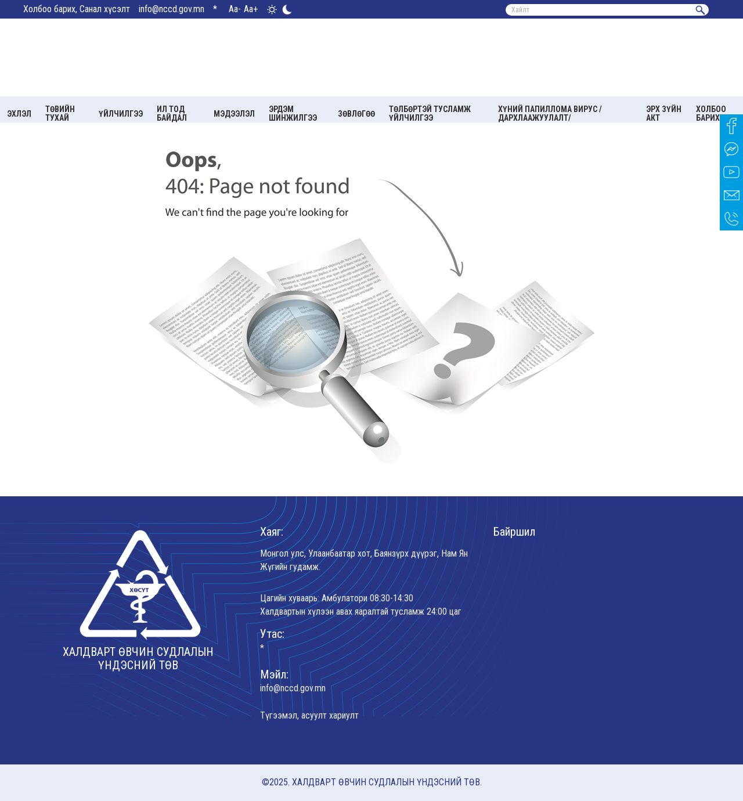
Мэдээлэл (234, 113)
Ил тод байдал (172, 113)
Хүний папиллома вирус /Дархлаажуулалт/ (550, 113)
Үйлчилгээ (121, 113)
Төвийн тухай (60, 113)
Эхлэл (19, 113)
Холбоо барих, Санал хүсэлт (76, 9)
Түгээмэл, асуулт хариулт (309, 715)
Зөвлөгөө (356, 113)
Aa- (235, 9)
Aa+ (251, 9)
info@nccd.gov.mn (171, 9)
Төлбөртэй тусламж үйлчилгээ (430, 113)
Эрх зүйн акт (663, 113)
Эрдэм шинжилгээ (293, 113)
